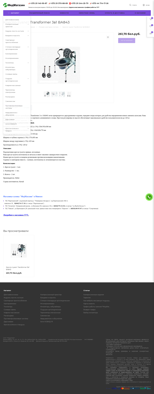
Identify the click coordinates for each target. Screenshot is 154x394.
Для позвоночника (11, 295)
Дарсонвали (8, 322)
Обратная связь (87, 13)
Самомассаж (45, 316)
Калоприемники (10, 304)
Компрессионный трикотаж (51, 295)
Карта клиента (89, 304)
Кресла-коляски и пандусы (14, 325)
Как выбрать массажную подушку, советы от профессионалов (97, 301)
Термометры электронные (50, 313)
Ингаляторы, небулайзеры (50, 307)
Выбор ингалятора (90, 313)
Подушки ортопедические (50, 310)
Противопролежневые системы (16, 319)
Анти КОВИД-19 (46, 322)
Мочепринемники (47, 304)
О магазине (140, 13)
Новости (64, 13)
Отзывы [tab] (26, 107)
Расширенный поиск (39, 13)
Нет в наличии (126, 40)
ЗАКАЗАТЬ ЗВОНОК (150, 197)
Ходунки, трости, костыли (13, 298)
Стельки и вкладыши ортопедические (55, 301)
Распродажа (8, 316)
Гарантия (86, 298)
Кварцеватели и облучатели (51, 319)
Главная (6, 27)
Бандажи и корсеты (48, 298)
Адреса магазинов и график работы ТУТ (84, 7)
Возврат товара (89, 310)
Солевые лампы (10, 310)
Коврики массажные (11, 313)
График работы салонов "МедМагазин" (97, 307)
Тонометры (8, 307)
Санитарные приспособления (15, 301)
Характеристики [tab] (12, 107)
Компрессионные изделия (93, 295)
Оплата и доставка (114, 13)
